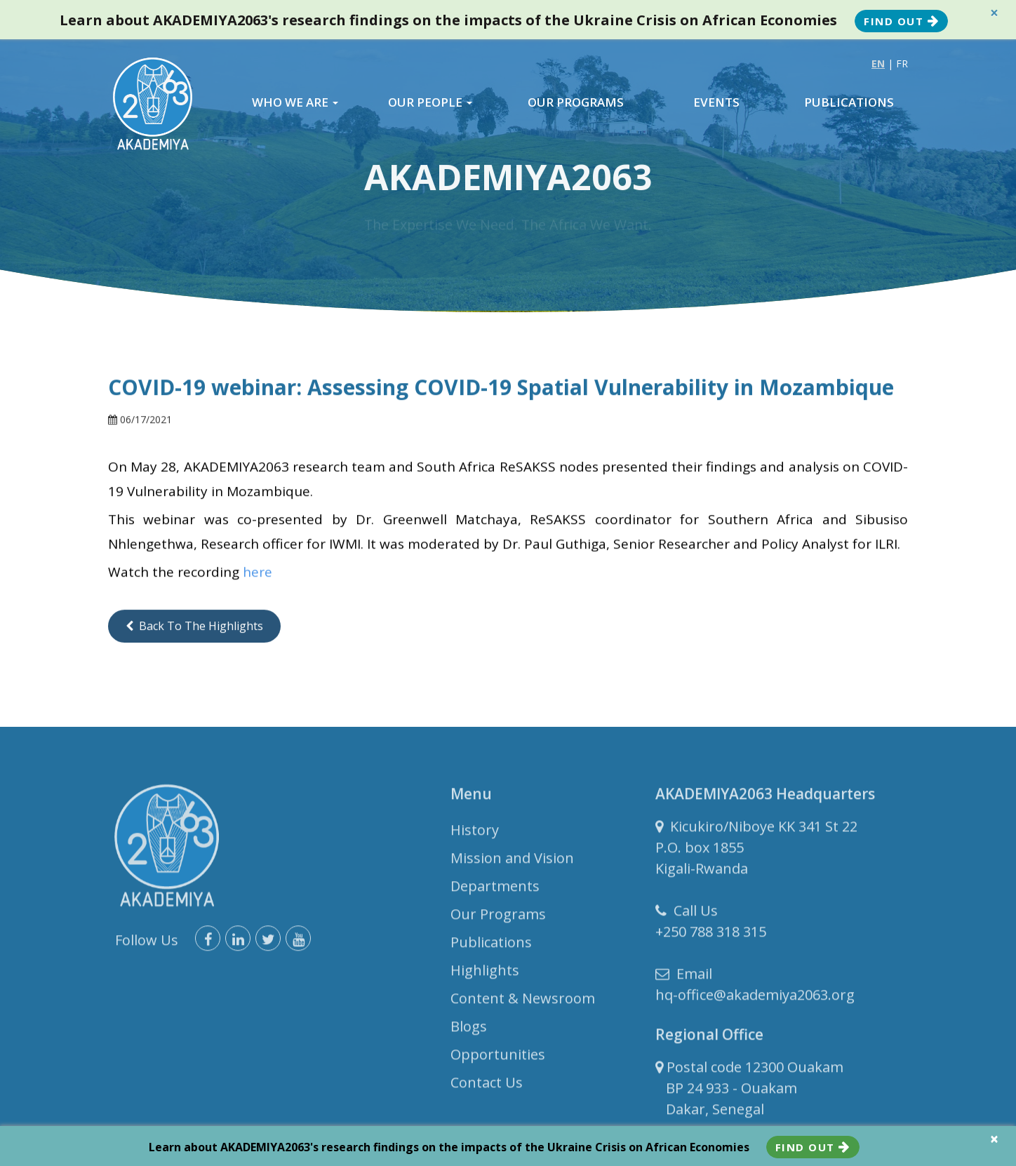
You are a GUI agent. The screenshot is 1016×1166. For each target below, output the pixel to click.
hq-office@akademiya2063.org (755, 998)
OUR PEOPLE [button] (430, 102)
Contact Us (486, 1086)
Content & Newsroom (522, 1002)
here (257, 573)
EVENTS (716, 102)
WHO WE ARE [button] (295, 102)
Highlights (484, 974)
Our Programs (498, 918)
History (474, 833)
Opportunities (497, 1058)
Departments (495, 889)
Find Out (901, 21)
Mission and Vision (512, 861)
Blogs (468, 1030)
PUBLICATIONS (849, 102)
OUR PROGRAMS (576, 102)
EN (878, 63)
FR (902, 63)
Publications (491, 946)
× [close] (994, 13)
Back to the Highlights (194, 626)
